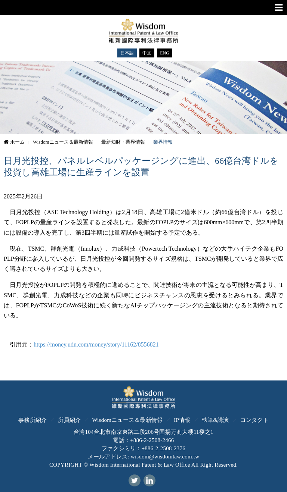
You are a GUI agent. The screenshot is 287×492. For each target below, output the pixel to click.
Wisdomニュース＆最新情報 (127, 420)
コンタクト (254, 420)
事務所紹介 (32, 420)
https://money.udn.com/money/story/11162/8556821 (96, 344)
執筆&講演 (215, 420)
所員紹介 (69, 420)
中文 (146, 53)
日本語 (127, 53)
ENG (164, 53)
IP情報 (182, 420)
